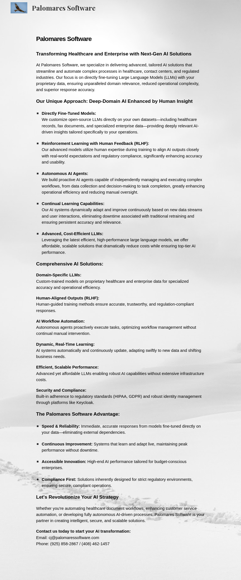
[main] (120, 290)
